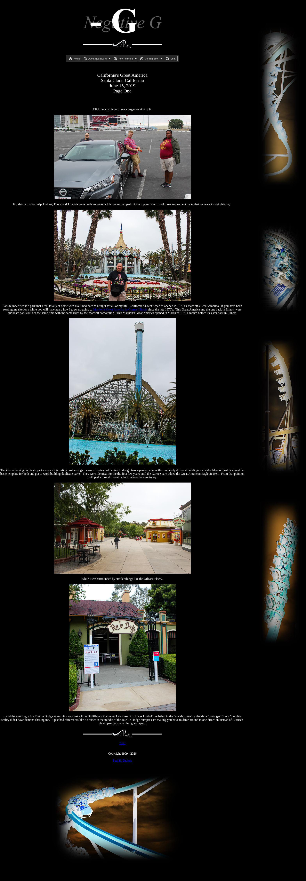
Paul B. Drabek (122, 760)
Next (122, 743)
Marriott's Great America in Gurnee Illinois (120, 309)
